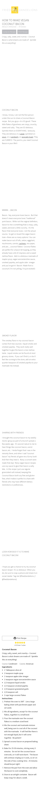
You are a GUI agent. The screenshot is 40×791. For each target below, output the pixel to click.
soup (4, 137)
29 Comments (22, 27)
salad (22, 134)
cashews (22, 243)
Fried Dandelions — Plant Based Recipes (20, 14)
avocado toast (27, 137)
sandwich (14, 137)
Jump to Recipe (9, 32)
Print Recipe (23, 32)
